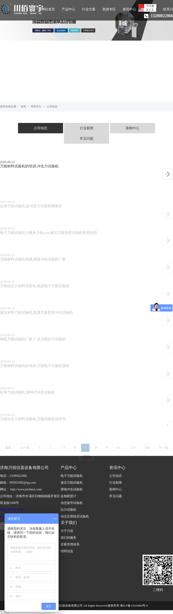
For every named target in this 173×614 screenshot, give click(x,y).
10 (117, 452)
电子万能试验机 (72, 476)
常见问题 (86, 138)
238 (147, 452)
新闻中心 (132, 128)
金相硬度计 (68, 496)
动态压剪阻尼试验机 (75, 516)
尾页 (86, 460)
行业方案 (89, 9)
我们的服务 (68, 537)
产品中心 (68, 9)
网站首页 (48, 9)
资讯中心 (129, 9)
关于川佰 (67, 531)
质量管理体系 (70, 544)
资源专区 (109, 9)
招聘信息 (67, 551)
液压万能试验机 (72, 482)
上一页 (25, 452)
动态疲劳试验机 (72, 503)
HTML (12, 509)
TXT (20, 509)
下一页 (163, 452)
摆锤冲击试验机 (72, 489)
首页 (23, 106)
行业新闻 (86, 128)
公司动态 (52, 106)
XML (3, 509)
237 (133, 452)
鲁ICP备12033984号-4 (134, 605)
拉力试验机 (68, 509)
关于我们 (149, 9)
